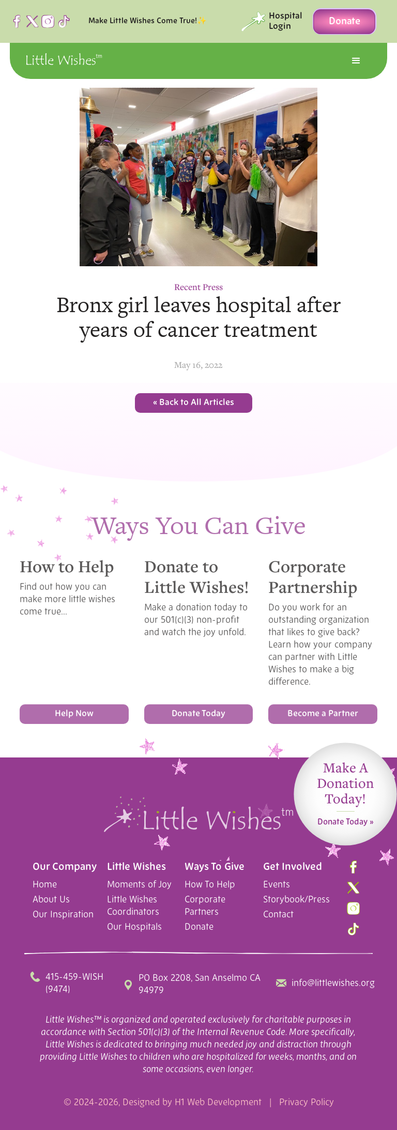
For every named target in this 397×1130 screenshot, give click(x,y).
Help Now (74, 716)
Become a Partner (322, 716)
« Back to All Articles (193, 402)
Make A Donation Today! (345, 788)
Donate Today (198, 716)
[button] (356, 60)
